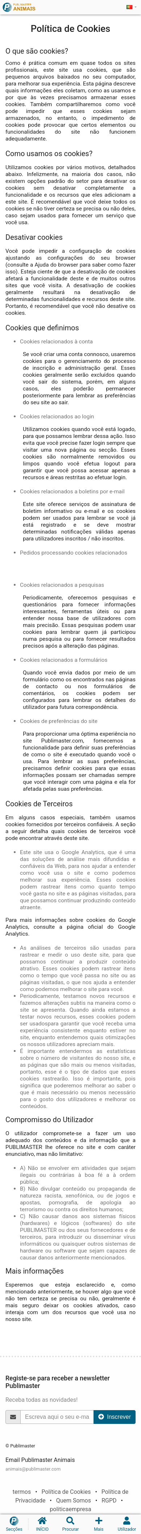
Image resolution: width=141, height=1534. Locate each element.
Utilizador (127, 1524)
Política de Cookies (66, 1491)
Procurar (71, 1524)
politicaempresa (70, 1509)
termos (22, 1491)
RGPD (108, 1500)
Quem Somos (73, 1500)
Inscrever (114, 1417)
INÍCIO (42, 1524)
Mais (98, 1524)
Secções (14, 1524)
